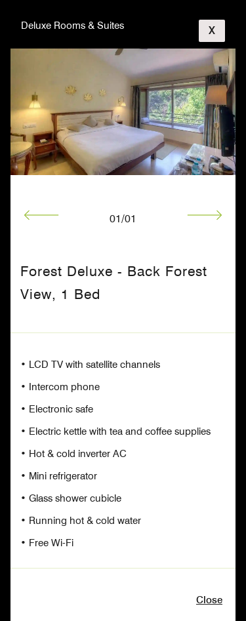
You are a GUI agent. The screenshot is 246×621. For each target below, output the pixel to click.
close (209, 600)
